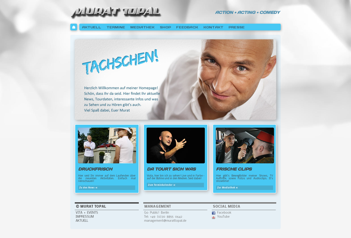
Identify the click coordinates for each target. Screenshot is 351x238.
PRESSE (237, 27)
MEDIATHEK (142, 27)
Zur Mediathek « (227, 187)
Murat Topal (116, 11)
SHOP (165, 27)
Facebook (224, 213)
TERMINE (116, 27)
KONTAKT (213, 27)
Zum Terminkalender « (162, 184)
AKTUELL (91, 27)
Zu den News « (88, 187)
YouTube (223, 217)
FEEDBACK (187, 27)
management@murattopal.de (165, 221)
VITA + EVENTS (87, 213)
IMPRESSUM (85, 217)
